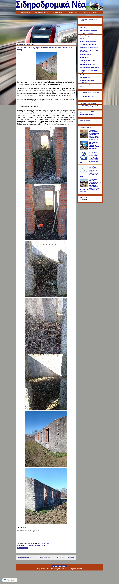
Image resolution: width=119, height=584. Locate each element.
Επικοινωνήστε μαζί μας (89, 12)
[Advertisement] (46, 28)
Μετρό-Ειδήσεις (84, 36)
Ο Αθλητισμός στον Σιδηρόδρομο (89, 67)
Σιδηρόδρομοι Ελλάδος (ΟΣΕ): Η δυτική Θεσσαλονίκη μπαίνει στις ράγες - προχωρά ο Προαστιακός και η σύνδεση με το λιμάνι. (90, 171)
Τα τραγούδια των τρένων (87, 64)
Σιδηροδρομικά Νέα (89, 96)
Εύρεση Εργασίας (85, 77)
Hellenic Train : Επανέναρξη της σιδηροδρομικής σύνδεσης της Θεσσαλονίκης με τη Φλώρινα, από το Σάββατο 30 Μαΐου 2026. (90, 157)
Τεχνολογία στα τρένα (86, 54)
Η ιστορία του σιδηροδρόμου (88, 44)
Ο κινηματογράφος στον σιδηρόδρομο (87, 81)
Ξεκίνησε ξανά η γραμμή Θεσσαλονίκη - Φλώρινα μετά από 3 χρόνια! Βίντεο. (95, 145)
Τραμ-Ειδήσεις (84, 57)
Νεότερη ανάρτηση (24, 557)
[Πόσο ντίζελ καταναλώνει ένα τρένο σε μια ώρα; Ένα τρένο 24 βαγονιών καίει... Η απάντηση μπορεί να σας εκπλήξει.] (84, 137)
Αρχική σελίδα (26, 12)
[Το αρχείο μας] (87, 199)
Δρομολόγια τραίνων (42, 12)
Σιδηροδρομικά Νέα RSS (87, 114)
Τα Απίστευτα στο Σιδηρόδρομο (89, 47)
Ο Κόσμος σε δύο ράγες (87, 33)
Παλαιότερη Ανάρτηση (66, 557)
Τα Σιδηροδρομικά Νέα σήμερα (35, 545)
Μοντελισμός (83, 75)
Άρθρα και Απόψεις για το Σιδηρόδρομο (87, 61)
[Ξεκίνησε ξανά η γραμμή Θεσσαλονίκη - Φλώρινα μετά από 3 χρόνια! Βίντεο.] (84, 149)
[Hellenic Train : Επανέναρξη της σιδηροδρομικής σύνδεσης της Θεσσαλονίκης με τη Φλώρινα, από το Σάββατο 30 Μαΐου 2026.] (84, 159)
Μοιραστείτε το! (22, 548)
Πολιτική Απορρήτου (59, 566)
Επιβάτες (82, 38)
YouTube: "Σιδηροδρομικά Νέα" (89, 106)
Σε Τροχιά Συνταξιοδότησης (88, 41)
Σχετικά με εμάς (72, 12)
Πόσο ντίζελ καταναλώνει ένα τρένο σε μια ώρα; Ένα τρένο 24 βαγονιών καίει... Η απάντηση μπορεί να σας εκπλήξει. (94, 135)
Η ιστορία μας (58, 12)
